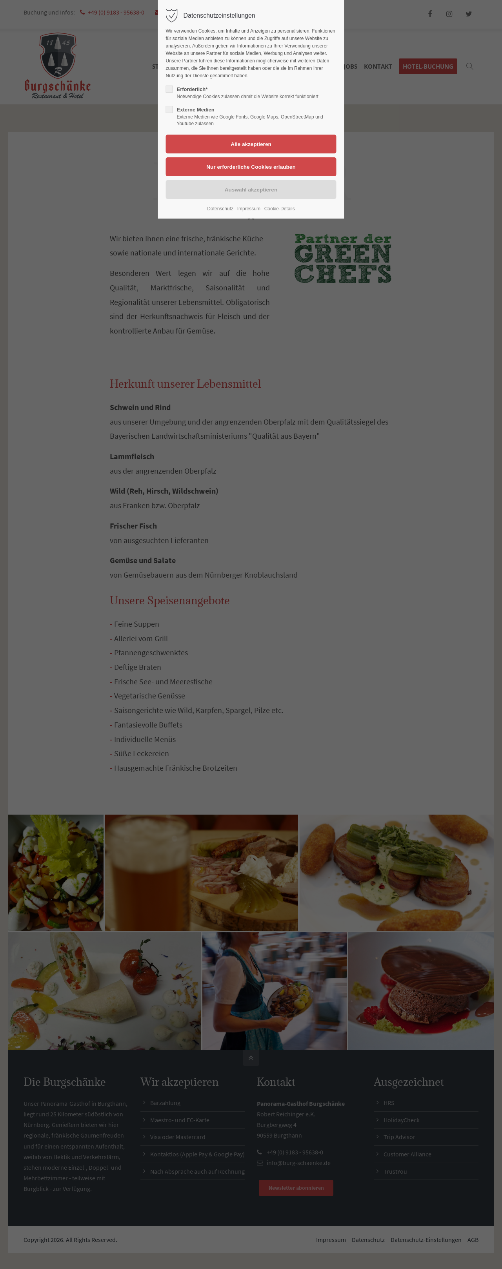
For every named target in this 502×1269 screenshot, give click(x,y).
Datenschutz (220, 209)
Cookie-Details (279, 209)
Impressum (248, 209)
